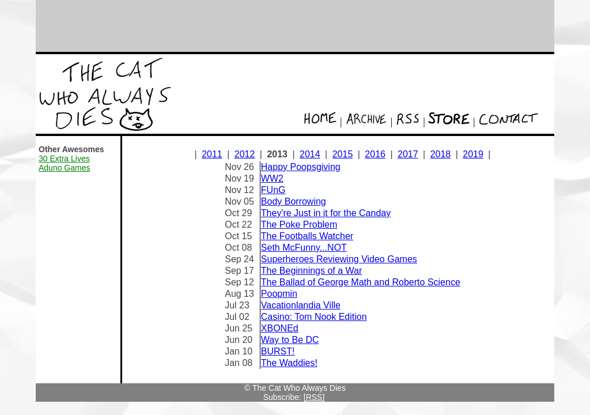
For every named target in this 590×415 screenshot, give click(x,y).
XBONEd (279, 328)
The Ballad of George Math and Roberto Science (360, 282)
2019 (473, 154)
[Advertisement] (295, 26)
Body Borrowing (293, 201)
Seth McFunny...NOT (304, 247)
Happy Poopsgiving (301, 167)
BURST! (278, 351)
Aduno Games (64, 167)
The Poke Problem (299, 224)
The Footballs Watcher (307, 236)
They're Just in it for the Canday (326, 213)
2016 (375, 154)
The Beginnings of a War (311, 271)
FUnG (273, 190)
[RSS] (314, 397)
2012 (245, 154)
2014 (310, 154)
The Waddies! (289, 363)
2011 (212, 154)
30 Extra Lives (64, 158)
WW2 (272, 178)
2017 (408, 154)
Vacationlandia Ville (301, 305)
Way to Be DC (290, 340)
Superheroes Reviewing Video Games (339, 259)
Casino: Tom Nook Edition (314, 317)
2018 (440, 154)
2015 (342, 154)
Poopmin (279, 294)
